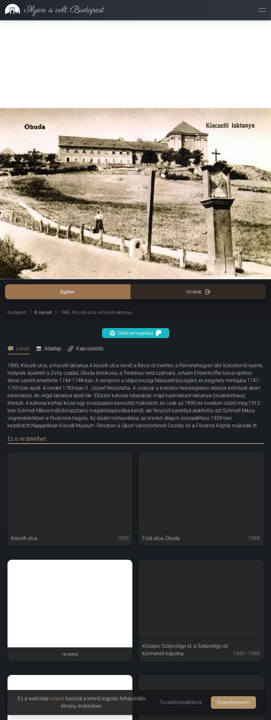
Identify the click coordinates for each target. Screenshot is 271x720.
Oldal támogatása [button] (136, 333)
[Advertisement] (135, 64)
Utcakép (198, 292)
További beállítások (181, 702)
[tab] (20, 348)
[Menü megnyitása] (262, 10)
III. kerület (43, 312)
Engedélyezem (233, 702)
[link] (52, 10)
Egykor (67, 291)
